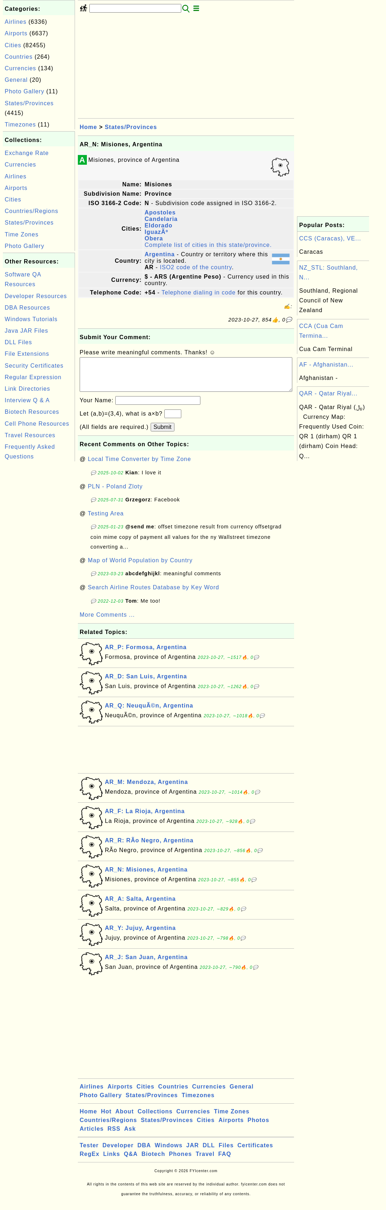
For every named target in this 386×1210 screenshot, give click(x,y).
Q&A (131, 1161)
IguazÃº (156, 232)
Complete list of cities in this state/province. (208, 245)
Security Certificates (34, 366)
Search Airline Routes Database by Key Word (153, 594)
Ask (130, 1136)
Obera (154, 238)
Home (88, 127)
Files (226, 1152)
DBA (144, 1152)
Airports (16, 33)
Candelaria (161, 219)
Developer (117, 1152)
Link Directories (27, 389)
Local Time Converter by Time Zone (139, 466)
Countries (18, 57)
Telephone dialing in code (198, 292)
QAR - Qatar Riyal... (328, 393)
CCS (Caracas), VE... (330, 238)
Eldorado (158, 225)
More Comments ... (107, 622)
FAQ (224, 1161)
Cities (13, 45)
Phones (180, 1161)
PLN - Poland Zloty (115, 494)
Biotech (153, 1161)
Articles (92, 1136)
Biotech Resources (32, 412)
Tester (89, 1152)
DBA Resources (27, 308)
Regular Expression (33, 377)
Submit (163, 434)
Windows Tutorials (31, 319)
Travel (205, 1161)
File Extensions (27, 354)
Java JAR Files (26, 331)
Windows (168, 1152)
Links (111, 1161)
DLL (209, 1152)
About (124, 1119)
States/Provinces (29, 103)
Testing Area (106, 521)
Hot (106, 1119)
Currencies (20, 68)
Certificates (255, 1152)
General (16, 80)
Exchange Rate (27, 153)
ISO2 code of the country (196, 267)
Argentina (160, 254)
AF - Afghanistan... (326, 365)
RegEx (89, 1161)
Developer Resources (36, 296)
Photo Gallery (24, 91)
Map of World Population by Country (140, 567)
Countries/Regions (31, 211)
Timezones (20, 124)
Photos (258, 1127)
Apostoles (160, 212)
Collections (155, 1119)
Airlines (15, 22)
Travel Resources (30, 435)
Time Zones (22, 234)
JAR (192, 1152)
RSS (113, 1136)
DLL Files (18, 342)
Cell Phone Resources (37, 424)
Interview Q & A (27, 400)
